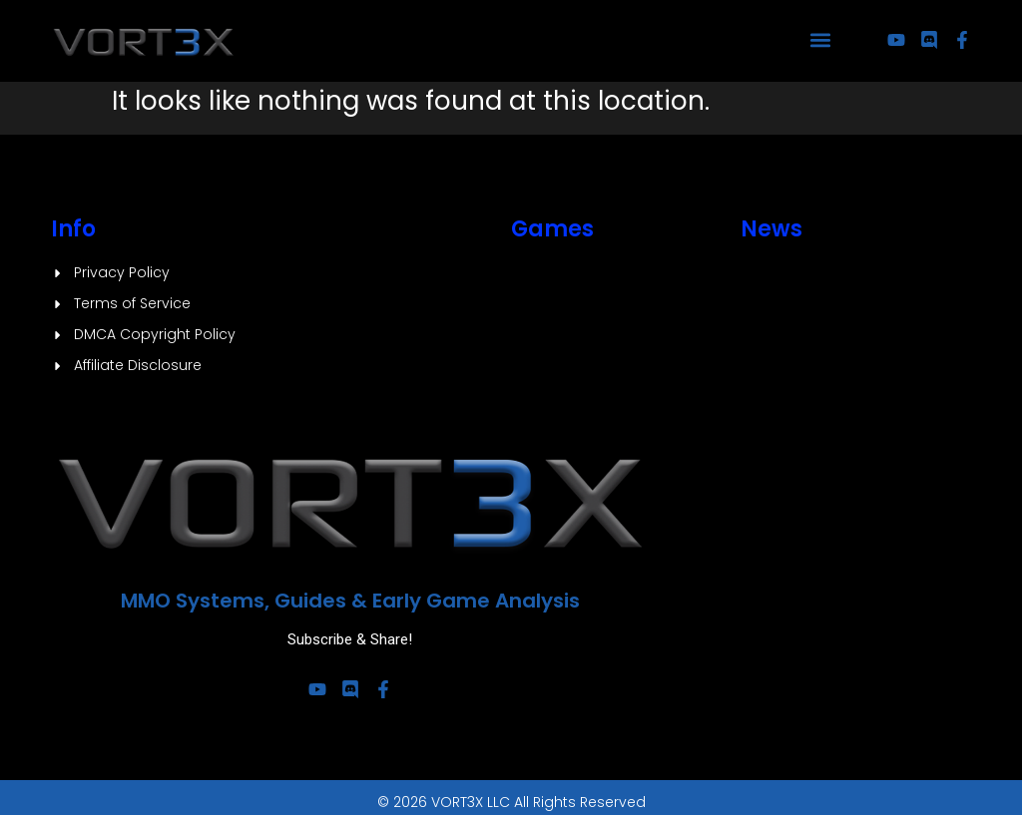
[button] (820, 40)
